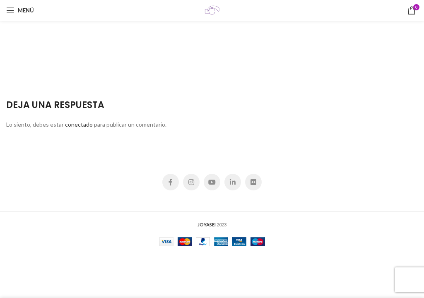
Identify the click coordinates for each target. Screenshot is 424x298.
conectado (79, 124)
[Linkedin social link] (232, 182)
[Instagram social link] (191, 182)
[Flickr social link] (253, 182)
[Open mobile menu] (20, 10)
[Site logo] (212, 9)
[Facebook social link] (170, 182)
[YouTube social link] (212, 182)
